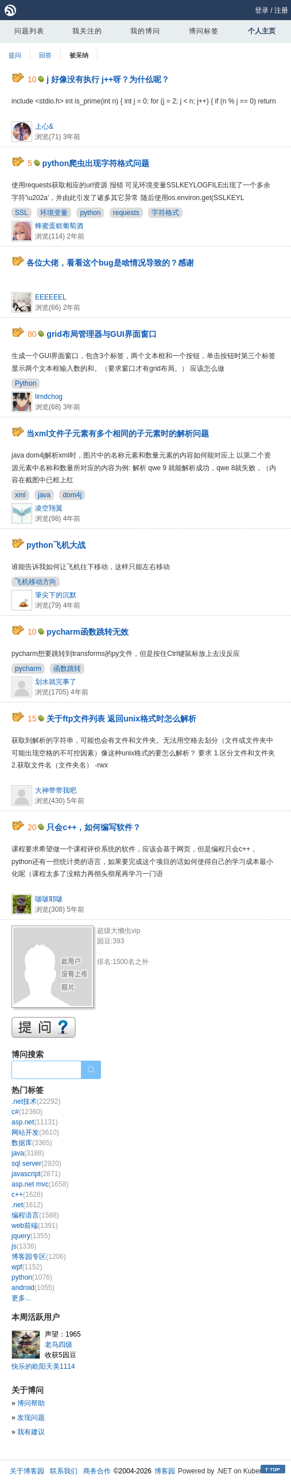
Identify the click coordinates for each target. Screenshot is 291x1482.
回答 (45, 55)
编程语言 (35, 1215)
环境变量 (54, 213)
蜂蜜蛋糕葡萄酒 (59, 226)
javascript (35, 1174)
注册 (281, 10)
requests (126, 213)
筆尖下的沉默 (55, 595)
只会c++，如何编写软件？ (93, 827)
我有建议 (31, 1432)
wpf (26, 1267)
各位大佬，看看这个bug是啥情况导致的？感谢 (110, 262)
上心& (44, 126)
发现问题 (31, 1418)
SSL (21, 213)
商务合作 (97, 1471)
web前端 (34, 1226)
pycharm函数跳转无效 (87, 631)
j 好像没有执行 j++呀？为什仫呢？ (107, 79)
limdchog (49, 397)
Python (25, 383)
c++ (27, 1195)
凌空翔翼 (49, 508)
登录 (262, 10)
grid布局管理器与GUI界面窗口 (101, 334)
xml (20, 495)
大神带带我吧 (55, 790)
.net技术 (35, 1101)
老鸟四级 (58, 1345)
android (33, 1288)
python (90, 213)
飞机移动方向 (35, 582)
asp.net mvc (39, 1184)
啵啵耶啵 (49, 899)
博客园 (164, 1471)
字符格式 (165, 213)
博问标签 (204, 31)
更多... (21, 1298)
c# (26, 1112)
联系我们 (63, 1471)
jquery (30, 1236)
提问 (15, 55)
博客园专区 (38, 1257)
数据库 (31, 1143)
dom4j (72, 495)
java (44, 495)
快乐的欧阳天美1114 (43, 1366)
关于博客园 (27, 1471)
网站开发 (35, 1132)
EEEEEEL (51, 297)
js (23, 1246)
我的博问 (145, 31)
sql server (36, 1164)
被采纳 (78, 55)
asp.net (34, 1122)
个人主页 (262, 31)
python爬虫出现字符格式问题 (96, 163)
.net (27, 1205)
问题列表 (29, 31)
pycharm (28, 669)
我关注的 (87, 31)
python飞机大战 (56, 545)
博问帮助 (31, 1403)
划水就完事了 (55, 682)
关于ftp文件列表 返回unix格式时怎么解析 (121, 718)
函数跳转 (67, 669)
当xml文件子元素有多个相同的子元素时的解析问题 (117, 433)
